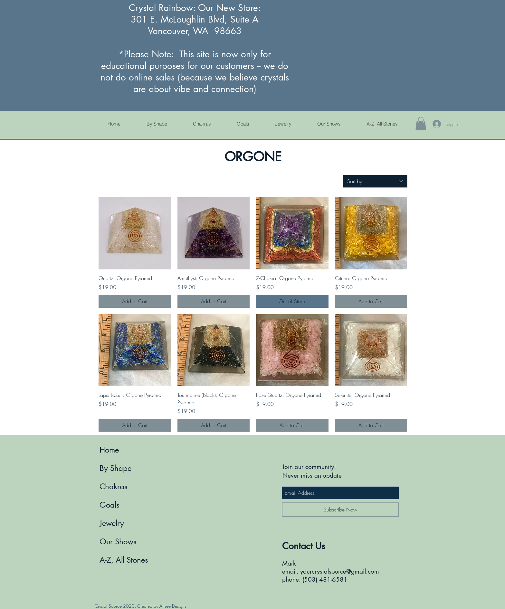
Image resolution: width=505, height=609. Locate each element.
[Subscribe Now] (340, 509)
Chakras (114, 487)
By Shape (115, 468)
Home (109, 450)
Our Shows (118, 542)
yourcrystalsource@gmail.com (339, 571)
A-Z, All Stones (124, 560)
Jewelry (112, 523)
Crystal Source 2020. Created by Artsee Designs (140, 606)
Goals (109, 505)
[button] (420, 123)
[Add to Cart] (135, 301)
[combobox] (375, 181)
